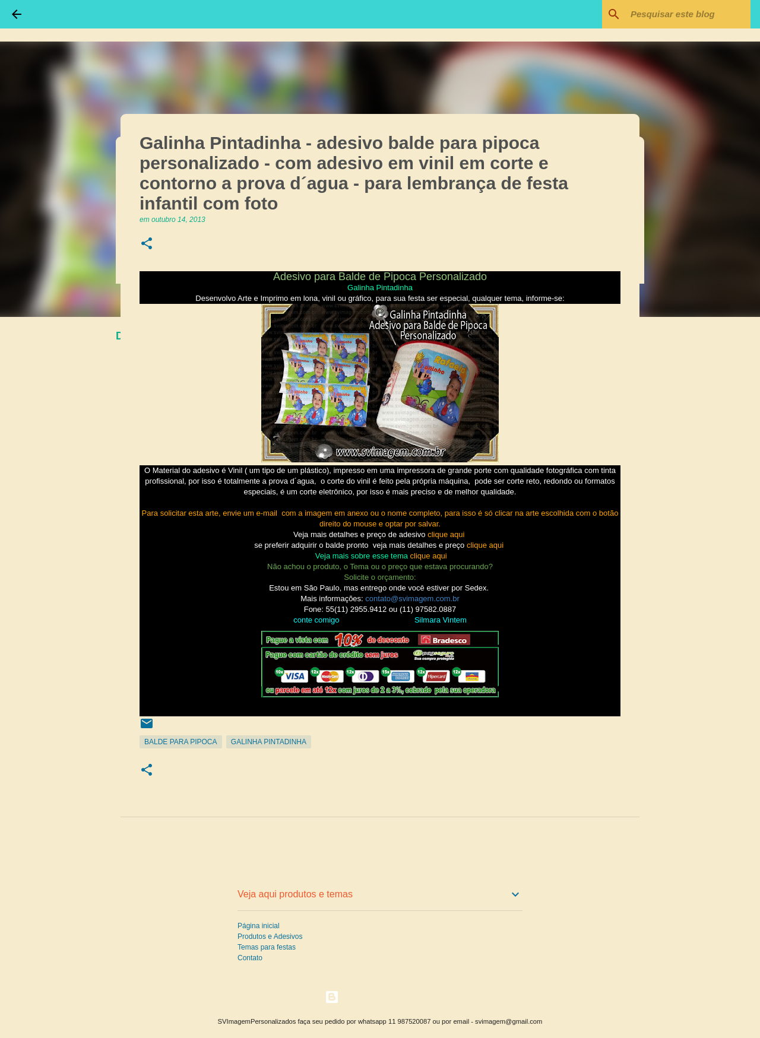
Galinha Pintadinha (268, 742)
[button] (147, 244)
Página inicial (259, 926)
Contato (250, 958)
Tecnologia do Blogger (380, 997)
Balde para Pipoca (180, 742)
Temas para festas (267, 947)
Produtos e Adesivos (270, 936)
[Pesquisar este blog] (688, 14)
